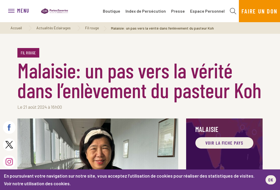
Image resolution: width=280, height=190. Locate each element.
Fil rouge (92, 28)
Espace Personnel (207, 10)
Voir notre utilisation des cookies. (37, 183)
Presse (178, 10)
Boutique (111, 10)
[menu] (21, 11)
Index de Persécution (145, 10)
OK (270, 180)
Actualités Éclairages (53, 28)
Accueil (16, 28)
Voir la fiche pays (224, 143)
